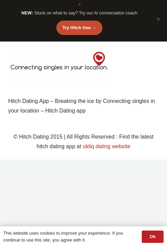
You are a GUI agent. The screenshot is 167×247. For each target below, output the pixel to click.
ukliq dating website (106, 146)
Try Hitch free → (79, 27)
